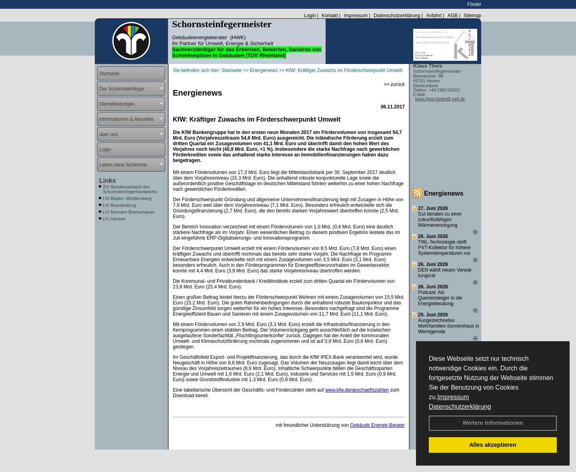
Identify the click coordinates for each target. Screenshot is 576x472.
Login (310, 15)
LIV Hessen (114, 218)
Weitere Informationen (492, 423)
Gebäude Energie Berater (377, 425)
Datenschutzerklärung (460, 406)
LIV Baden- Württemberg (127, 198)
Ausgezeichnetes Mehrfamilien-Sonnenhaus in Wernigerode (448, 326)
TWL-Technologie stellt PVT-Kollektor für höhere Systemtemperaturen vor (444, 247)
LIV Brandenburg (119, 205)
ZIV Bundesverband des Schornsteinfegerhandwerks (130, 189)
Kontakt (330, 15)
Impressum (453, 397)
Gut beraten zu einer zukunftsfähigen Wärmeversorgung (440, 219)
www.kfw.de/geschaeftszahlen (357, 390)
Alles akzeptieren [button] (492, 445)
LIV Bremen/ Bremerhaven (129, 212)
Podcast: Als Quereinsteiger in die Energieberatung (440, 298)
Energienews (444, 193)
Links (107, 180)
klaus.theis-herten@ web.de (440, 99)
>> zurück (394, 84)
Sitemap (472, 15)
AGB (453, 15)
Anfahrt (434, 15)
